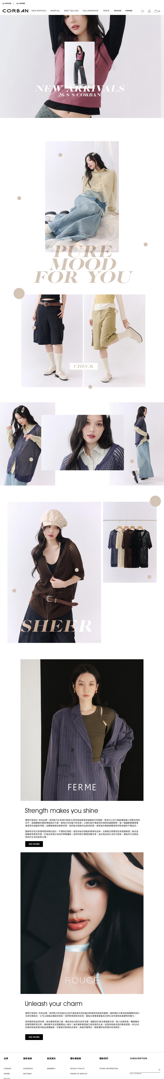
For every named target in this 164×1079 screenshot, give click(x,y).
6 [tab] (161, 109)
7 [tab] (161, 111)
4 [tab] (161, 103)
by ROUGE (7, 3)
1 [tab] (161, 96)
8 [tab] (161, 114)
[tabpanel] (82, 66)
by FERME (21, 3)
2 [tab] (161, 98)
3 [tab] (161, 101)
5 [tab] (161, 106)
